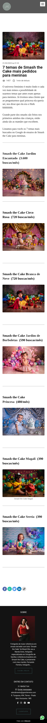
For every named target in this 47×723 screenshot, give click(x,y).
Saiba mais (23, 670)
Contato (23, 711)
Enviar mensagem (25, 689)
